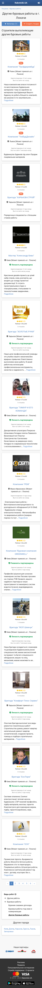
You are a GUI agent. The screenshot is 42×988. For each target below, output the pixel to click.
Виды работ (9, 894)
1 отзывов (20, 622)
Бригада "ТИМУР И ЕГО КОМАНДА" (21, 409)
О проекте (30, 970)
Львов (32, 929)
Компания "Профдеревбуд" (21, 66)
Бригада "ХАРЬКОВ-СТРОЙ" (21, 197)
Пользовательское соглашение (21, 968)
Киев (6, 929)
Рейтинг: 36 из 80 (21, 543)
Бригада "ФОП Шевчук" (21, 627)
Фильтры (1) (11, 24)
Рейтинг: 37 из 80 (21, 400)
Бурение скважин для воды (20, 905)
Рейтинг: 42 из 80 (21, 126)
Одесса (26, 929)
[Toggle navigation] (3, 3)
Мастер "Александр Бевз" (21, 255)
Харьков (18, 929)
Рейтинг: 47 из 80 (21, 56)
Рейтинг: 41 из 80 (21, 187)
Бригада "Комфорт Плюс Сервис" (21, 700)
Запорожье (8, 931)
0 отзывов (20, 59)
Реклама (21, 962)
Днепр (11, 929)
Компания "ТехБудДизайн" (21, 136)
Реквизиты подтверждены (21, 563)
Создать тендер (31, 24)
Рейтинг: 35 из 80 (21, 693)
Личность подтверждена (21, 265)
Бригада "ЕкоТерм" (21, 777)
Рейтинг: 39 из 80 (21, 324)
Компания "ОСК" (21, 844)
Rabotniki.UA (21, 3)
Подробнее (8, 100)
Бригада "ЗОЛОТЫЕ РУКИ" (21, 331)
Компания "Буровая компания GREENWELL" (21, 552)
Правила (21, 965)
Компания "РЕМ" (21, 484)
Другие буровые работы (19, 915)
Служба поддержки (16, 970)
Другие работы (12, 898)
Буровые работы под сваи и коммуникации (20, 910)
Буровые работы (12, 902)
